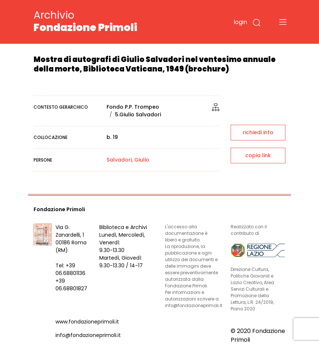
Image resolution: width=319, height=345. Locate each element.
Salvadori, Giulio (128, 159)
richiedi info (258, 132)
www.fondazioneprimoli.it (87, 321)
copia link (258, 155)
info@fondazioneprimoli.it (88, 335)
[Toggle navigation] (283, 21)
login (240, 22)
